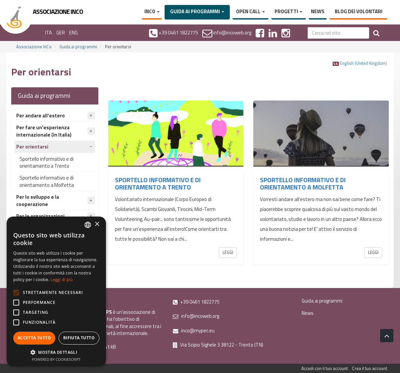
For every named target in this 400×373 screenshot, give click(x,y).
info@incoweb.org (196, 316)
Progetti (288, 11)
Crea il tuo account (369, 368)
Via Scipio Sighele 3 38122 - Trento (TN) (218, 345)
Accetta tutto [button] (34, 338)
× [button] (96, 224)
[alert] (56, 291)
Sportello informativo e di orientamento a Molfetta (47, 181)
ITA (48, 32)
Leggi (228, 252)
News (318, 11)
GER (60, 32)
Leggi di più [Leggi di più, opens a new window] (62, 279)
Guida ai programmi (197, 11)
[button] (56, 352)
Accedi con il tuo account (324, 368)
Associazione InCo (34, 46)
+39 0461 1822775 (196, 302)
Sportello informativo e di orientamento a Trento (47, 162)
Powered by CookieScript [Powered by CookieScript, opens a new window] (56, 359)
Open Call (250, 11)
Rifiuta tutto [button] (79, 338)
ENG (73, 32)
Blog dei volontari (358, 11)
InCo (152, 11)
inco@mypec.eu (194, 330)
